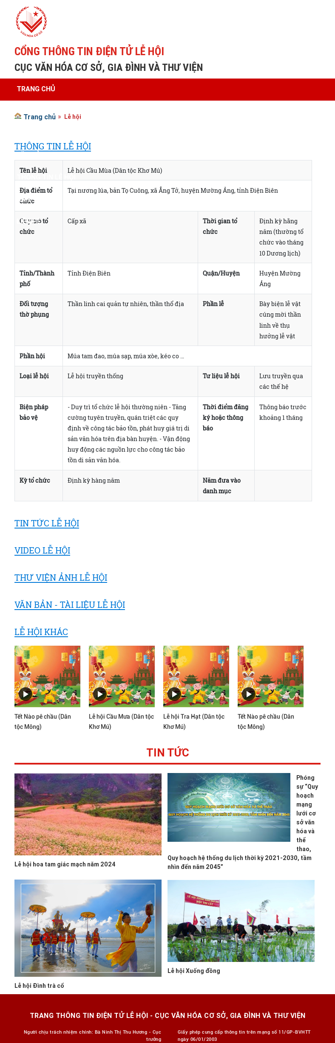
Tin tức (167, 754)
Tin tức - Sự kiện (46, 133)
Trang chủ (36, 88)
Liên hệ (29, 221)
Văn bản (31, 155)
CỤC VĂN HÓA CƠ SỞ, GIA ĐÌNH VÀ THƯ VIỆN (108, 67)
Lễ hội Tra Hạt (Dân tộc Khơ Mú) (193, 721)
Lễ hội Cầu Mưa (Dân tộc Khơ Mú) (121, 721)
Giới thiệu (34, 111)
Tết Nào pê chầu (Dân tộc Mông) (42, 721)
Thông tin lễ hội (46, 177)
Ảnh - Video (36, 199)
